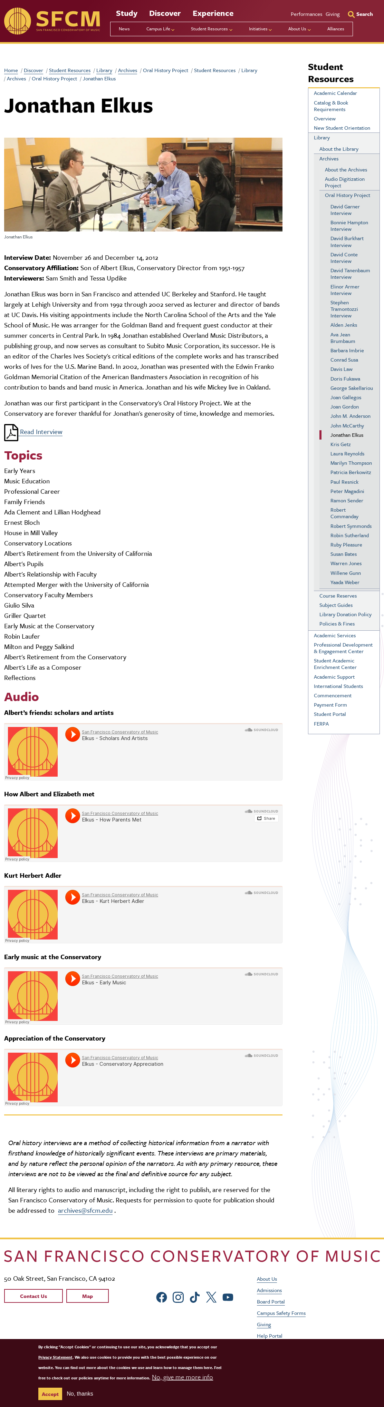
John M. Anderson (350, 416)
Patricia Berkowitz (350, 472)
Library (104, 70)
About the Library (338, 148)
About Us (267, 1278)
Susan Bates (343, 554)
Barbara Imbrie (347, 350)
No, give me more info (182, 1376)
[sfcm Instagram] (178, 1296)
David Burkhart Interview (347, 241)
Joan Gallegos (345, 397)
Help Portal (269, 1335)
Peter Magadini (347, 491)
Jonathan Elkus (346, 435)
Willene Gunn (345, 573)
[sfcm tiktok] (194, 1296)
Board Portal (271, 1301)
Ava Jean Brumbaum (342, 338)
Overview (325, 118)
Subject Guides (336, 605)
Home (11, 70)
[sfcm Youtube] (227, 1296)
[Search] (360, 14)
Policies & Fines (337, 623)
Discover (165, 13)
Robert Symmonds (351, 526)
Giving (333, 14)
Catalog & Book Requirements (331, 106)
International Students (338, 686)
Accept (50, 1394)
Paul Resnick (344, 481)
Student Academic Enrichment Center (335, 664)
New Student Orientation (342, 127)
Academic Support (334, 676)
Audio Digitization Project (345, 182)
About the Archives (346, 169)
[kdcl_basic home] (192, 1256)
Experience (213, 13)
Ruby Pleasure (346, 544)
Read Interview (33, 431)
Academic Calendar (335, 93)
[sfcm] (52, 21)
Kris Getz (340, 444)
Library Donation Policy (345, 614)
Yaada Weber (344, 582)
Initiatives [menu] (258, 28)
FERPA (321, 723)
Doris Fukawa (345, 378)
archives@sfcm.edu (85, 1210)
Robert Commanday (344, 513)
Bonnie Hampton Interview (349, 225)
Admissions (269, 1290)
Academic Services (335, 635)
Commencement (333, 695)
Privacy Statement (55, 1357)
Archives (127, 70)
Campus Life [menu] (158, 28)
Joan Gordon (344, 406)
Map (87, 1296)
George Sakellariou (351, 388)
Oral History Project (347, 195)
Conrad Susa (344, 359)
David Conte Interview (344, 257)
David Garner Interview (345, 210)
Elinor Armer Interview (344, 290)
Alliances (335, 28)
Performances (306, 14)
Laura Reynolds (347, 453)
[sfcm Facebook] (161, 1296)
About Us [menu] (297, 28)
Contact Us (33, 1296)
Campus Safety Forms (281, 1313)
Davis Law (341, 369)
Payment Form (330, 704)
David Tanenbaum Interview (350, 273)
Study (126, 13)
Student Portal (330, 714)
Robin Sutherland (349, 535)
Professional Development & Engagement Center (343, 648)
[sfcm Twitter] (211, 1296)
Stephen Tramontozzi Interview (344, 308)
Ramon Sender (346, 500)
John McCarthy (347, 425)
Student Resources (69, 70)
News (124, 28)
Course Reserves (338, 595)
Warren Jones (346, 563)
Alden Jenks (343, 324)
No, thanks (80, 1394)
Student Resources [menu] (209, 28)
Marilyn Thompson (351, 462)
